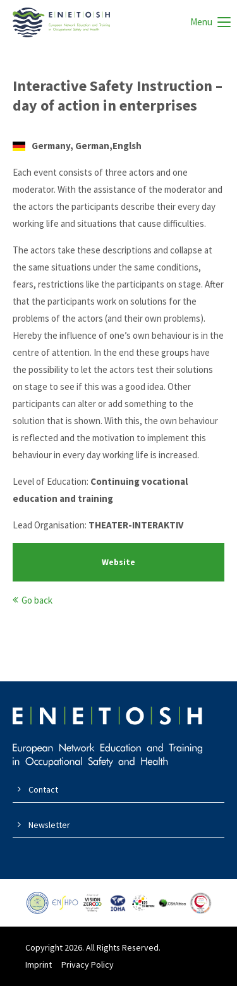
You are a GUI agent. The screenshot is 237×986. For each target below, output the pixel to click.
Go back (36, 600)
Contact (43, 789)
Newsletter (49, 825)
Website (118, 562)
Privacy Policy (87, 964)
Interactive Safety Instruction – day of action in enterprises (117, 95)
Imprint (38, 964)
